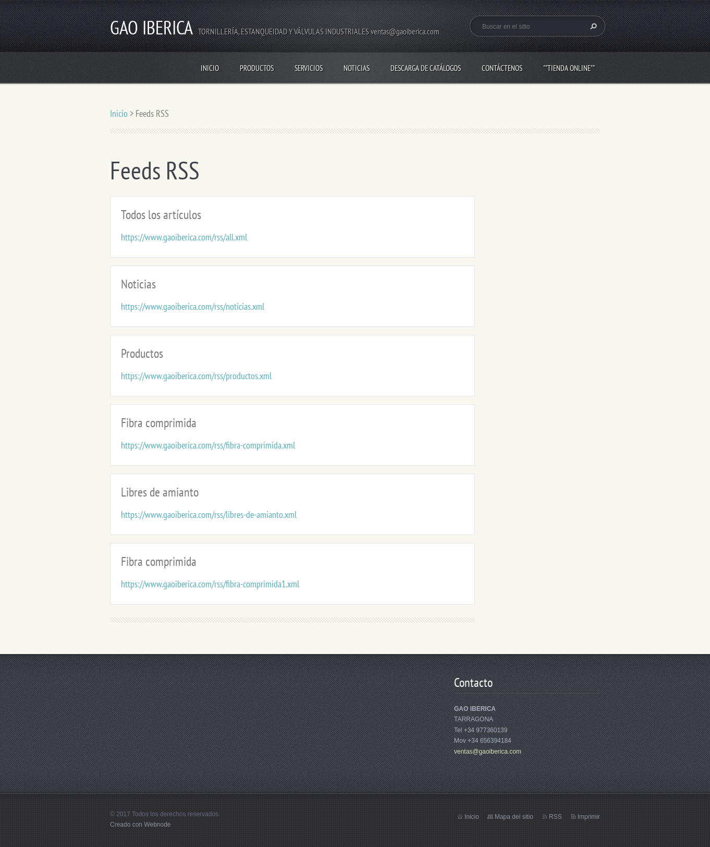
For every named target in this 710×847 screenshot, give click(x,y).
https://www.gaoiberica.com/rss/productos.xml (196, 376)
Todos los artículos (161, 215)
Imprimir (589, 816)
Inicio (210, 68)
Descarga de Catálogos (425, 68)
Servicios (309, 68)
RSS (555, 816)
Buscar (592, 26)
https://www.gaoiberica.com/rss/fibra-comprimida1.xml (210, 584)
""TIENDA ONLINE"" (569, 68)
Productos (257, 68)
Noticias (357, 68)
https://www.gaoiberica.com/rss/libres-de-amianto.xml (209, 515)
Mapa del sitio (514, 816)
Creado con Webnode (140, 824)
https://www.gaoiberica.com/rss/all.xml (184, 237)
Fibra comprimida (159, 423)
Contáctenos (502, 68)
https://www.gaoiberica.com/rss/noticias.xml (192, 306)
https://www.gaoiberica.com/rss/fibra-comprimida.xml (208, 445)
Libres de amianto (160, 492)
